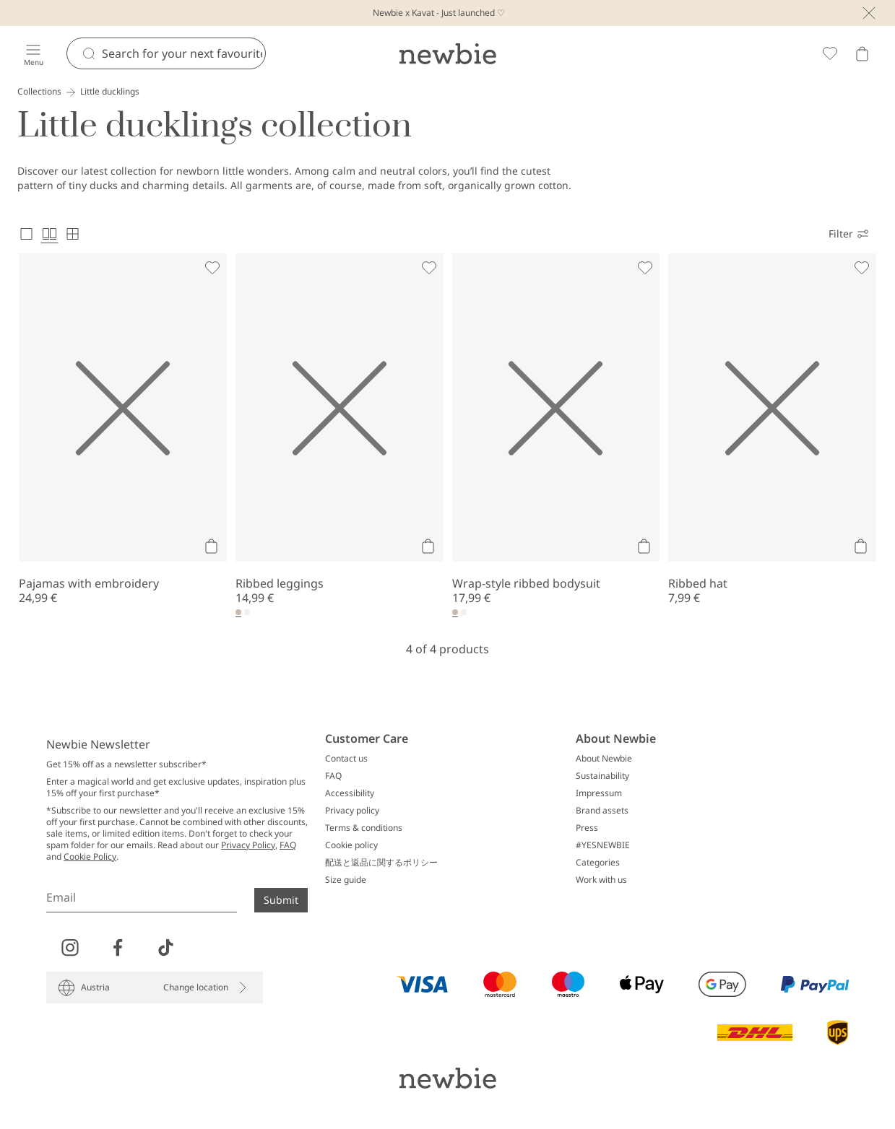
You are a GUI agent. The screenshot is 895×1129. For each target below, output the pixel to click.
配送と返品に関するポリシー (381, 862)
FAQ (288, 845)
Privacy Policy (248, 845)
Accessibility (349, 793)
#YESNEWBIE (603, 845)
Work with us (601, 880)
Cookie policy (351, 845)
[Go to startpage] (447, 53)
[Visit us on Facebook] (117, 948)
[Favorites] (830, 53)
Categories (598, 862)
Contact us (346, 758)
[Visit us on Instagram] (70, 948)
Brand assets (602, 810)
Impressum (599, 793)
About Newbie (604, 758)
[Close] (869, 13)
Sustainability (602, 776)
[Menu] (33, 53)
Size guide (345, 880)
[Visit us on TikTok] (165, 948)
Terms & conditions (363, 828)
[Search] (183, 53)
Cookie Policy (90, 856)
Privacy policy (352, 810)
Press (587, 828)
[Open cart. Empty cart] (862, 53)
